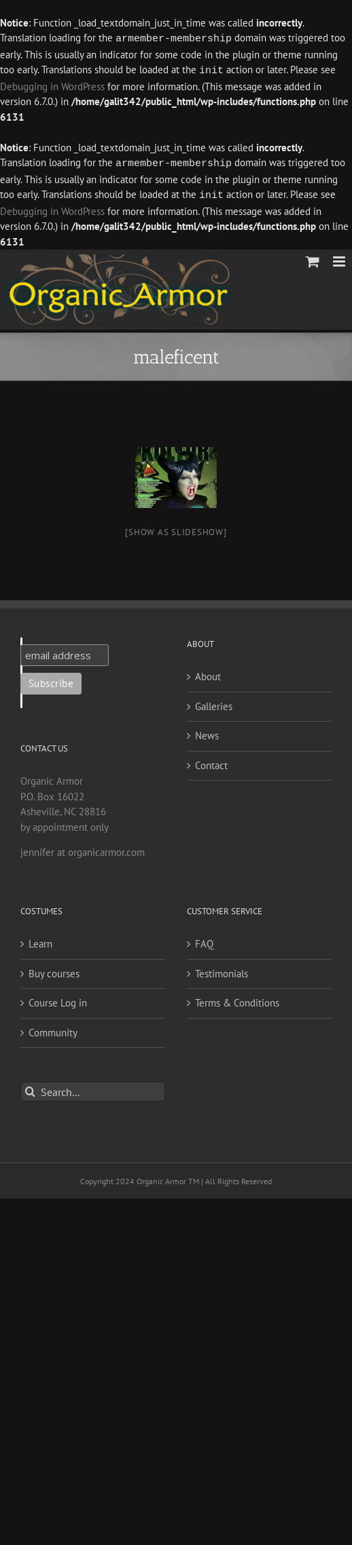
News (207, 732)
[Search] (30, 1089)
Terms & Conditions (237, 1000)
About (208, 673)
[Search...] (92, 1089)
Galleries (213, 703)
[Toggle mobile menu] (340, 259)
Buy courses (54, 970)
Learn (40, 941)
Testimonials (221, 970)
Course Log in (58, 1000)
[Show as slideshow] (175, 529)
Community (53, 1029)
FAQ (204, 941)
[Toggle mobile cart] (312, 259)
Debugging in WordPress (52, 85)
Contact (211, 762)
